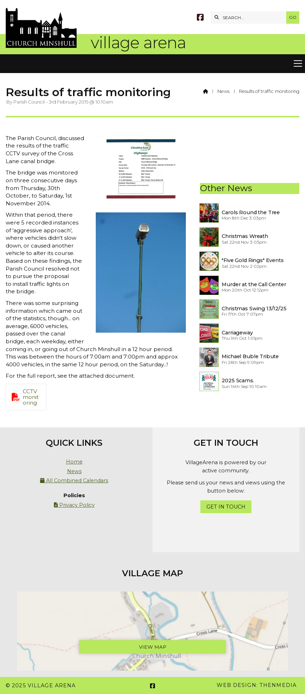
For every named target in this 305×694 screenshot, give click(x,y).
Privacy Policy (74, 505)
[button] (152, 63)
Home (74, 462)
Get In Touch (225, 507)
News (223, 91)
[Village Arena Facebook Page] (200, 18)
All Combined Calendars (74, 480)
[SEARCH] (250, 17)
